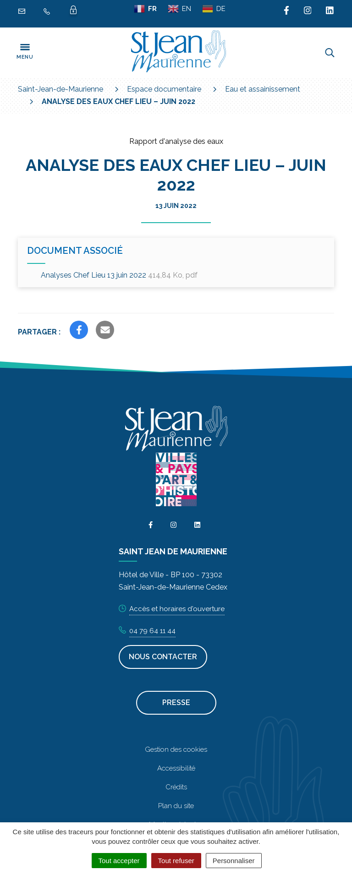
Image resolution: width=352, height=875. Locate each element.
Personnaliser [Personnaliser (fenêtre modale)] (234, 860)
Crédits (176, 787)
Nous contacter (163, 656)
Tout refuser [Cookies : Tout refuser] (176, 860)
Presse (176, 702)
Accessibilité (176, 768)
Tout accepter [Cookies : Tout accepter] (119, 860)
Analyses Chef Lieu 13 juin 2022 (119, 275)
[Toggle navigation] (24, 52)
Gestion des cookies (176, 749)
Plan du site (176, 806)
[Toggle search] (330, 52)
